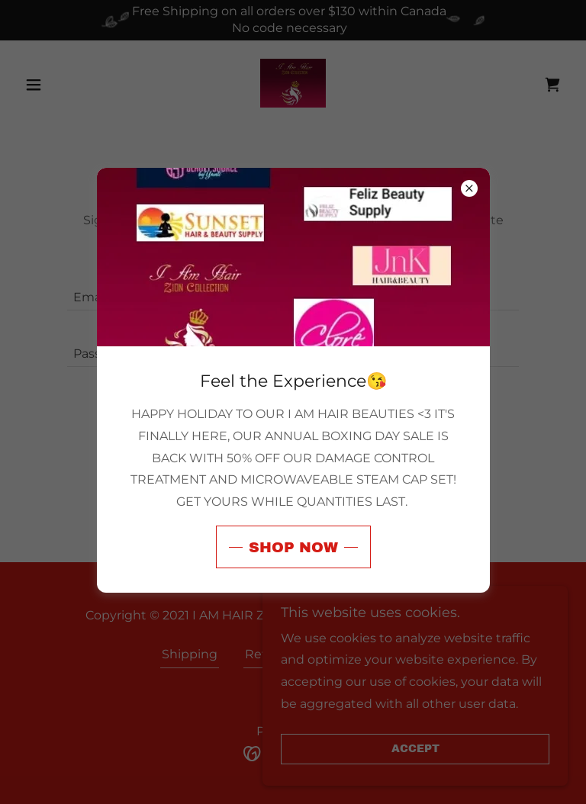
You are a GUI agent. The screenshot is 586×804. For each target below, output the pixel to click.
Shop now (293, 547)
